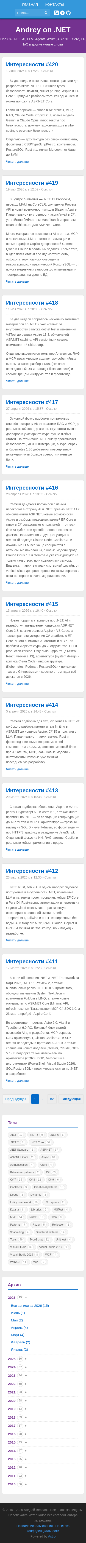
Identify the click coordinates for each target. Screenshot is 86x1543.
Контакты (54, 4)
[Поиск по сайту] (28, 12)
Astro (52, 1536)
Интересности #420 (32, 64)
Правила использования (35, 1526)
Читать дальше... (18, 161)
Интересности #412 (32, 871)
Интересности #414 (32, 705)
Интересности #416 (32, 488)
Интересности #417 (32, 402)
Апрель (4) (19, 1327)
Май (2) (17, 1320)
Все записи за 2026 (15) (30, 1305)
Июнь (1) (18, 1313)
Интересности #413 (32, 790)
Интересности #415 (32, 604)
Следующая (70, 1099)
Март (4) (17, 1335)
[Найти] (46, 12)
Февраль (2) (20, 1342)
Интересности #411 (32, 961)
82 (52, 1099)
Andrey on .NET (42, 30)
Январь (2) (19, 1349)
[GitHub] (68, 12)
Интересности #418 (32, 303)
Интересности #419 (32, 183)
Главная (30, 4)
